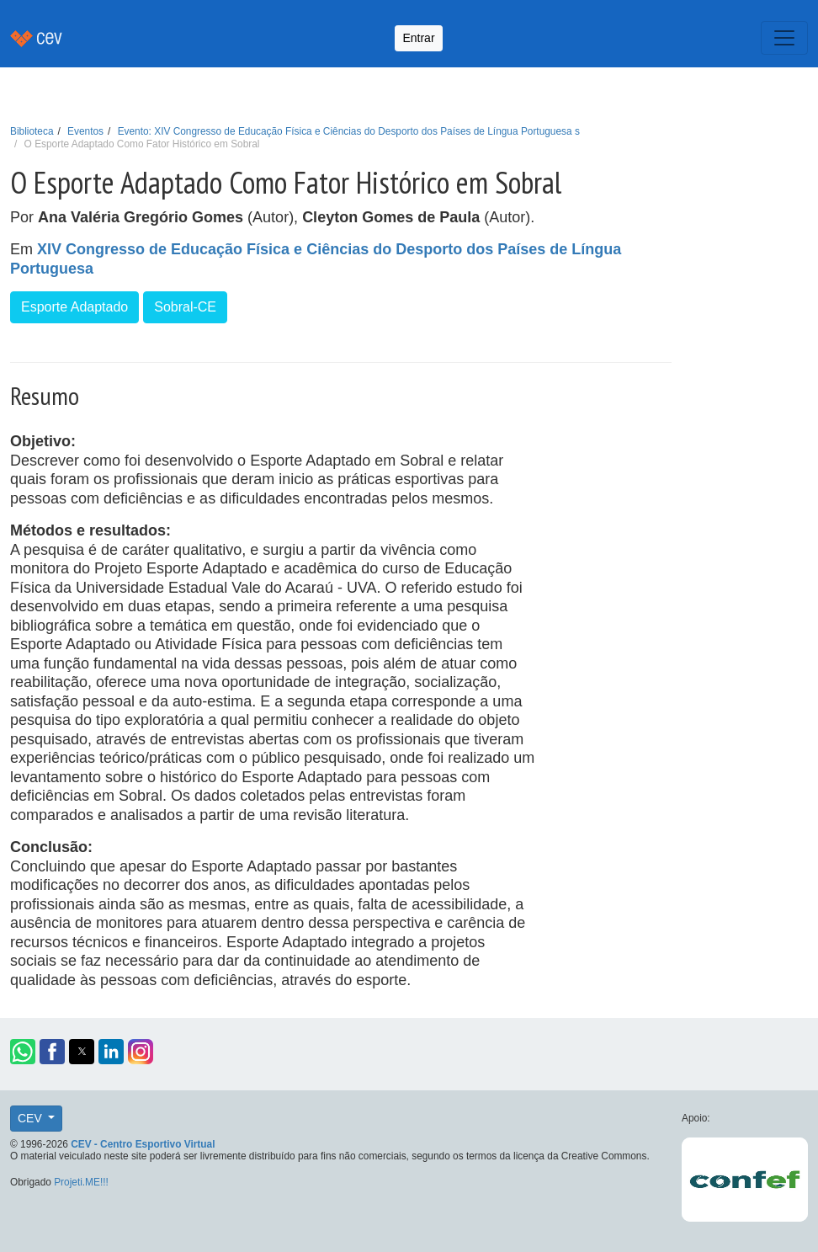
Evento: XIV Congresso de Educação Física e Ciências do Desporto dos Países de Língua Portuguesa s (349, 131)
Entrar (418, 38)
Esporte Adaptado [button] (74, 307)
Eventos (85, 131)
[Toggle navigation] (784, 38)
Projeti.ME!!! (81, 1182)
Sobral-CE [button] (185, 307)
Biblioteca (32, 131)
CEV (31, 1118)
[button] (22, 1051)
